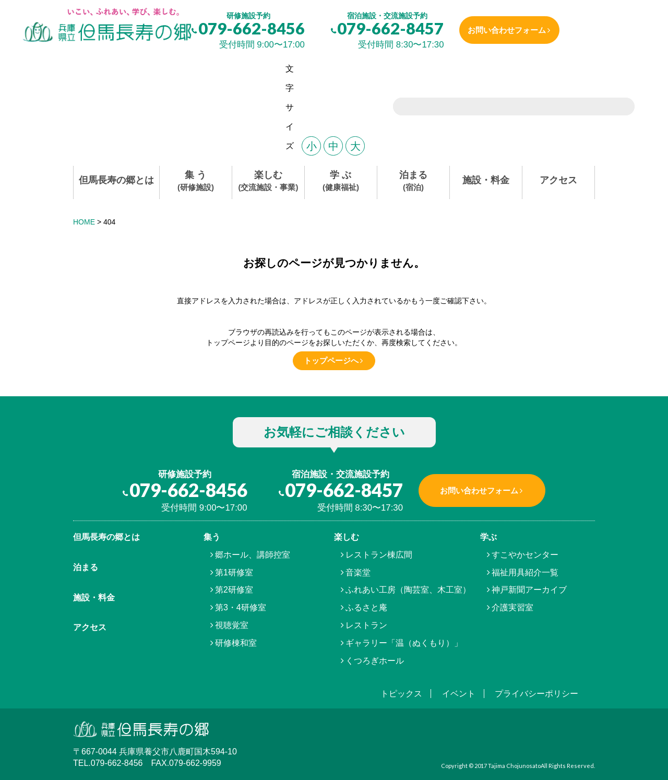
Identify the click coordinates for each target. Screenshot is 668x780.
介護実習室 (512, 607)
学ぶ (488, 537)
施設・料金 (485, 180)
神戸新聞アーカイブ (529, 589)
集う (212, 537)
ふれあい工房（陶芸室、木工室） (408, 589)
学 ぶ (341, 181)
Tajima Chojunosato (514, 765)
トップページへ (331, 360)
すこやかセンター (525, 554)
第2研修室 (234, 589)
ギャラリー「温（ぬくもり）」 (403, 643)
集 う (195, 181)
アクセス (558, 180)
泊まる (413, 181)
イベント (458, 693)
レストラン (366, 625)
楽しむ (268, 181)
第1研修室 (234, 572)
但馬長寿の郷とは (116, 180)
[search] (500, 107)
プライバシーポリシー (536, 693)
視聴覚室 (231, 625)
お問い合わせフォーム (509, 30)
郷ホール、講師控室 (252, 554)
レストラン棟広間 (378, 554)
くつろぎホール (374, 660)
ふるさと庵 (366, 607)
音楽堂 (358, 572)
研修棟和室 (236, 643)
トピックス (401, 693)
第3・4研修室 (240, 607)
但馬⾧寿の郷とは (106, 537)
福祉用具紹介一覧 (525, 572)
